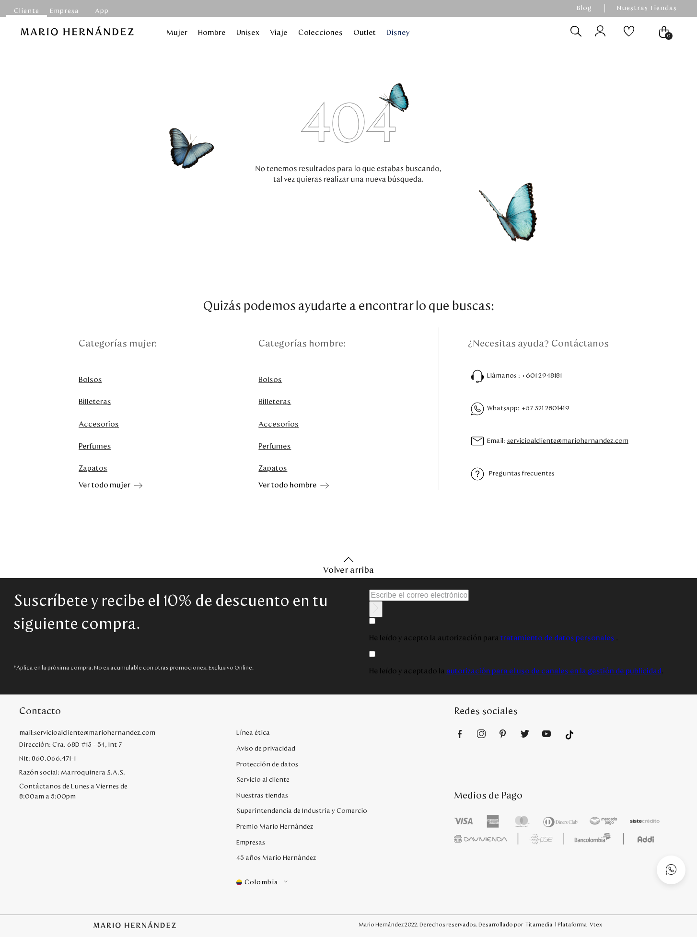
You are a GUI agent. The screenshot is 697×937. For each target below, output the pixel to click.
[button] (344, 882)
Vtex (596, 924)
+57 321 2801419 (545, 408)
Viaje (279, 32)
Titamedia (539, 924)
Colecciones (320, 32)
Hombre (212, 32)
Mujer (176, 32)
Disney (398, 32)
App (102, 11)
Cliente (26, 11)
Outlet (364, 32)
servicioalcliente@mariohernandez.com (567, 441)
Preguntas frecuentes (522, 473)
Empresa (64, 11)
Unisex (247, 32)
